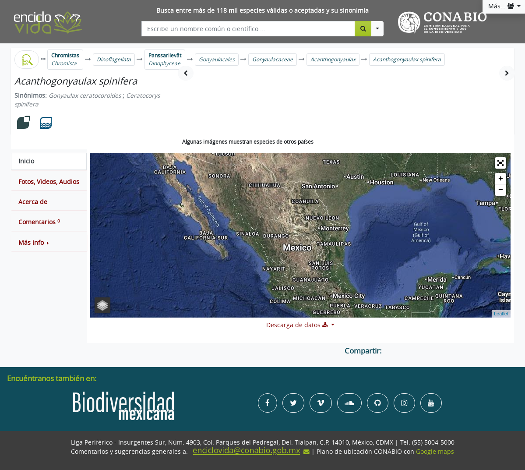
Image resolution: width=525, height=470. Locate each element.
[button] (49, 242)
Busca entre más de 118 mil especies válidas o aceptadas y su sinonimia (262, 10)
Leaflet (501, 313)
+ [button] (500, 178)
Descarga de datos (298, 325)
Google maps (435, 452)
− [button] (500, 190)
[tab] (49, 161)
